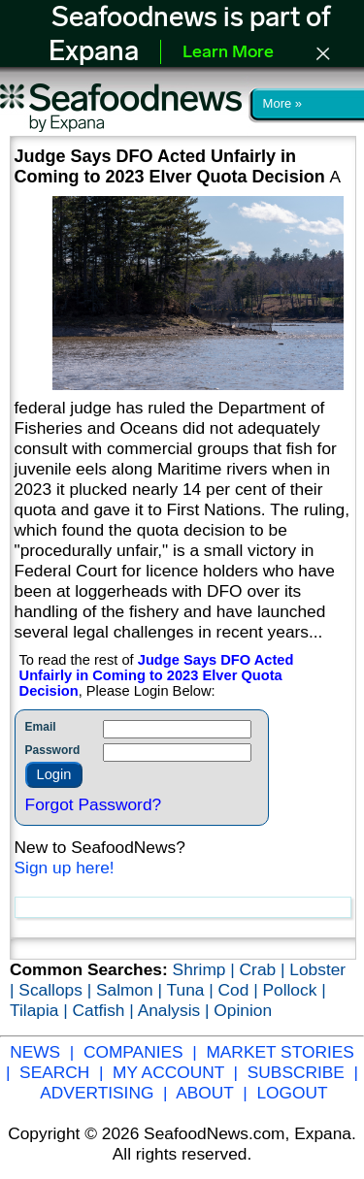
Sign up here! (65, 867)
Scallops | (57, 989)
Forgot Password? (93, 804)
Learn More (228, 53)
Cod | (240, 989)
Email (40, 727)
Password (53, 750)
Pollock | (293, 989)
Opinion (243, 1010)
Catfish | (105, 1010)
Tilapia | (41, 1010)
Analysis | (176, 1010)
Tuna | (192, 989)
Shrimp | (206, 969)
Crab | (265, 969)
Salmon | (131, 989)
